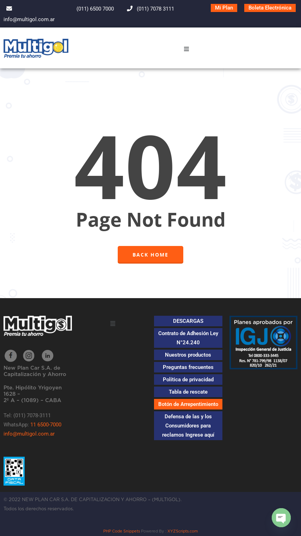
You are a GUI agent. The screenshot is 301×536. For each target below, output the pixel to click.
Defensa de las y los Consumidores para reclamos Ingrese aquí (188, 425)
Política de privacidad (188, 379)
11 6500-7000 (45, 424)
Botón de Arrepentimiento (188, 404)
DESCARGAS (188, 321)
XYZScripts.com (182, 531)
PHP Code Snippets (121, 531)
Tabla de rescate (188, 392)
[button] (186, 50)
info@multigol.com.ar (29, 434)
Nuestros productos (188, 355)
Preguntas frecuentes (188, 367)
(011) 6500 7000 (89, 9)
